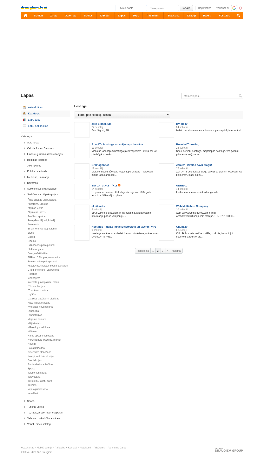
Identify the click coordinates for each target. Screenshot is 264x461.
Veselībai (33, 393)
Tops (136, 15)
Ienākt (186, 7)
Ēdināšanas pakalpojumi (41, 245)
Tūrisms (32, 385)
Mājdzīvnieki (34, 323)
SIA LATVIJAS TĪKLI (106, 185)
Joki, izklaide (34, 165)
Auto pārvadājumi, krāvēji (41, 220)
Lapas (122, 15)
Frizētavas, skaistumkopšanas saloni (48, 265)
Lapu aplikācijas (38, 125)
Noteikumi (85, 447)
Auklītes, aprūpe (37, 216)
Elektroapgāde (36, 249)
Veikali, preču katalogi (39, 424)
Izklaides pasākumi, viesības (43, 298)
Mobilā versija (44, 447)
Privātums (99, 447)
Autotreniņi (33, 224)
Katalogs (34, 113)
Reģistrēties (204, 8)
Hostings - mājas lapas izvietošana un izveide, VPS (124, 226)
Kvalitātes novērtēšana (40, 306)
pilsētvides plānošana (39, 352)
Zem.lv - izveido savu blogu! (194, 164)
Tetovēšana (34, 376)
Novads (32, 343)
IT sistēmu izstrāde (38, 290)
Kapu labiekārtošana (39, 302)
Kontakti (72, 447)
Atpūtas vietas (35, 208)
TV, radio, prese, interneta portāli (45, 412)
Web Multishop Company (192, 206)
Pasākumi (153, 15)
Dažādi (31, 236)
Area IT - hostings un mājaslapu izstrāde (117, 144)
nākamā (176, 250)
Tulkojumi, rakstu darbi (40, 381)
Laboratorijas (35, 315)
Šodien (38, 15)
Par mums (113, 447)
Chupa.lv (181, 226)
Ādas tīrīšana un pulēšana (42, 199)
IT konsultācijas (36, 286)
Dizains (32, 241)
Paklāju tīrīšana (36, 348)
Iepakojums (34, 278)
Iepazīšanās (27, 447)
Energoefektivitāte (37, 253)
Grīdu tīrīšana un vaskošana (43, 269)
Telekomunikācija (37, 372)
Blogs (31, 232)
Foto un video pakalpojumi (42, 261)
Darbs (123, 447)
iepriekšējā (143, 250)
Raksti (207, 15)
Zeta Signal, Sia (101, 123)
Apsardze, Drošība (38, 204)
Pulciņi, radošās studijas (41, 356)
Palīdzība (60, 447)
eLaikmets (98, 206)
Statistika (173, 15)
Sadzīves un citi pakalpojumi (42, 194)
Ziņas (53, 15)
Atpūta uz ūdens (37, 212)
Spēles (88, 15)
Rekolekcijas (34, 360)
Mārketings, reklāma (39, 327)
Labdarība (33, 311)
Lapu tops (34, 119)
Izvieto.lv (181, 123)
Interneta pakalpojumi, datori (43, 282)
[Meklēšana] (238, 15)
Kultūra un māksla (37, 171)
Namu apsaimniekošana (41, 335)
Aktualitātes (35, 107)
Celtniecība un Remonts (40, 148)
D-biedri (105, 15)
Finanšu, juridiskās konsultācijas (44, 154)
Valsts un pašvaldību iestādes (43, 418)
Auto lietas (33, 142)
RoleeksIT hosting (187, 144)
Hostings (32, 273)
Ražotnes (32, 183)
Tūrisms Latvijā (35, 406)
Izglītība (32, 294)
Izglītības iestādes (37, 159)
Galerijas (70, 15)
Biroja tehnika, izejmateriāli (42, 228)
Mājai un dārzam (37, 319)
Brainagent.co (101, 164)
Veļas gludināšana (38, 389)
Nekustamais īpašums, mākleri (44, 339)
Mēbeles (32, 331)
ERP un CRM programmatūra (44, 257)
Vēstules (224, 15)
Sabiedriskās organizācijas (42, 188)
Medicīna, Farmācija (38, 177)
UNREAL (181, 185)
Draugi (191, 15)
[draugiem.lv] (25, 15)
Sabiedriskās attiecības (40, 364)
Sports (31, 368)
